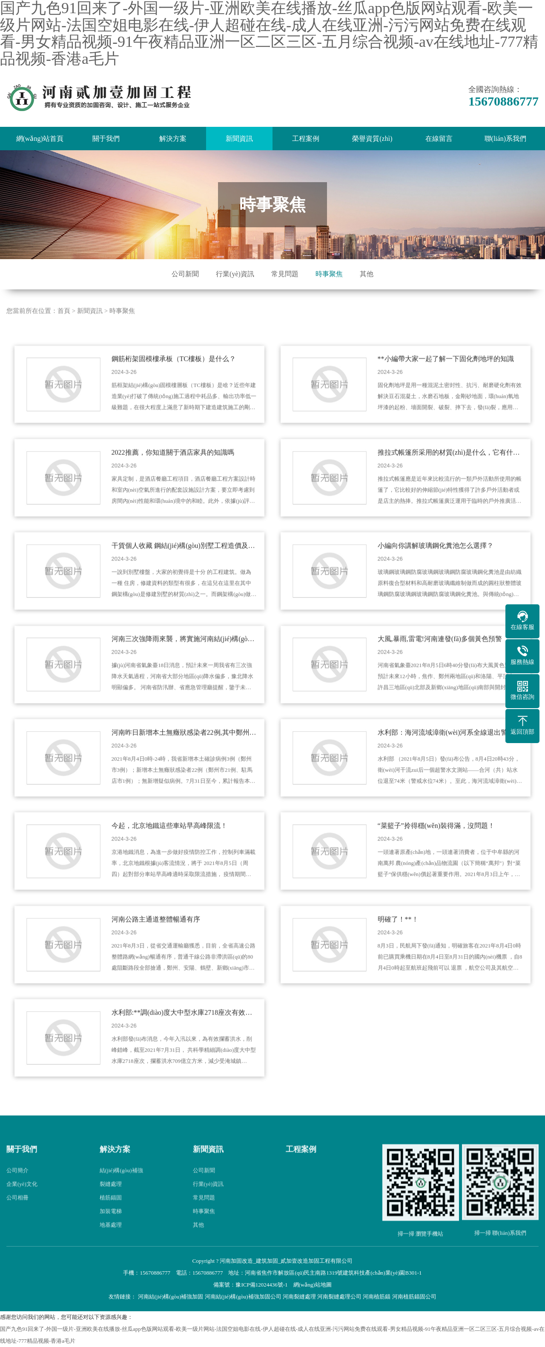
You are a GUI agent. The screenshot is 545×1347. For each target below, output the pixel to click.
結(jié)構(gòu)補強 (121, 1187)
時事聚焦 (329, 273)
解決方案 (172, 138)
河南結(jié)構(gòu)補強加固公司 (243, 1296)
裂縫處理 (111, 1200)
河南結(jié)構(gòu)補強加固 (171, 1296)
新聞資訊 (239, 138)
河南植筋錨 (376, 1296)
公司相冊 (17, 1214)
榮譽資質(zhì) (372, 138)
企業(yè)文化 (21, 1200)
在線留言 (439, 138)
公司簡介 (17, 1187)
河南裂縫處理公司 (339, 1296)
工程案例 (305, 138)
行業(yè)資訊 (235, 273)
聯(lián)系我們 (506, 138)
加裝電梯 (111, 1227)
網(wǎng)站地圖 (312, 1284)
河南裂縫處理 (299, 1296)
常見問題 (284, 273)
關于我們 (106, 138)
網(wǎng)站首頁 (39, 138)
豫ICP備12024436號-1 (261, 1284)
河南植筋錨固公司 (414, 1296)
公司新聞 (185, 273)
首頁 (63, 327)
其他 (366, 273)
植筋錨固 (111, 1214)
